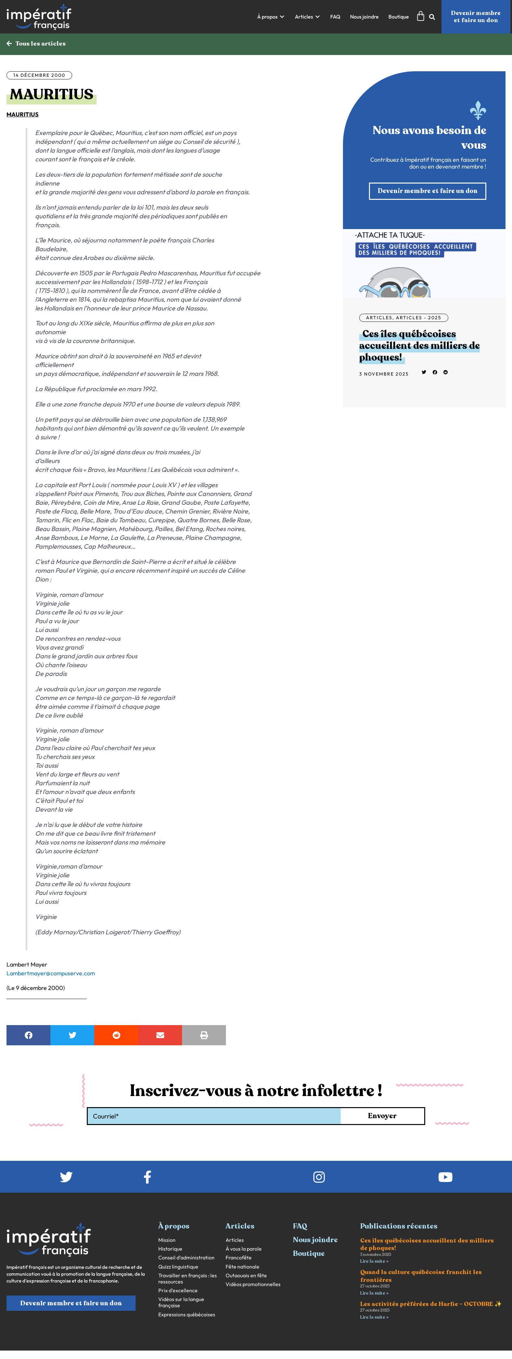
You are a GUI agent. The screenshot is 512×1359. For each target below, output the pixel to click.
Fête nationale (242, 1267)
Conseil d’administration (186, 1258)
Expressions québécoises (186, 1315)
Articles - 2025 (418, 318)
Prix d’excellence (178, 1291)
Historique (170, 1249)
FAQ (300, 1226)
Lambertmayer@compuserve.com (51, 973)
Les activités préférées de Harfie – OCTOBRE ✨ (431, 1305)
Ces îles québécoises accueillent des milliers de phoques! (419, 346)
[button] (271, 16)
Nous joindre (315, 1240)
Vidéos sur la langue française (181, 1303)
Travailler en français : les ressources (187, 1279)
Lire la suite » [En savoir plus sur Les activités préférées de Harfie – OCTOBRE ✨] (374, 1318)
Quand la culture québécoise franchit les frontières (421, 1276)
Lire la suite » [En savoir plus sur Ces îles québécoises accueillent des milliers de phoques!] (374, 1261)
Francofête (239, 1258)
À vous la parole (244, 1249)
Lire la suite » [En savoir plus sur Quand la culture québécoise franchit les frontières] (374, 1294)
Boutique (309, 1254)
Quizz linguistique (178, 1267)
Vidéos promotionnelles (253, 1285)
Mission (167, 1240)
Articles (379, 318)
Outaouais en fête (246, 1276)
